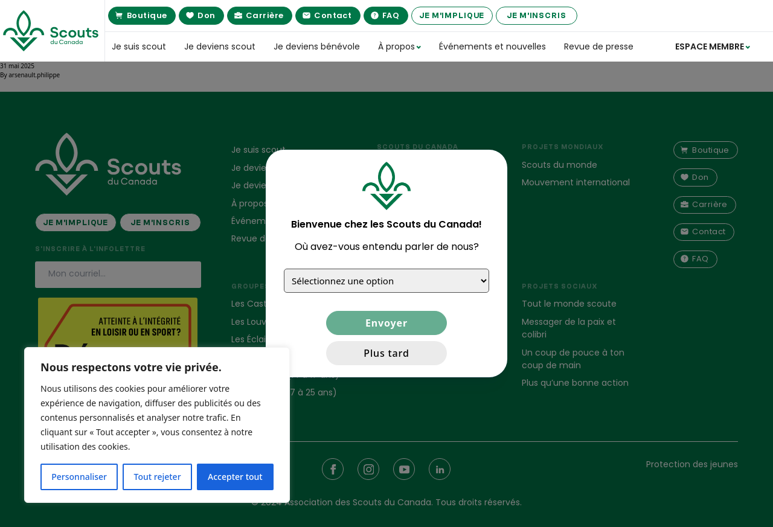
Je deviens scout (219, 46)
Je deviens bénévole (317, 46)
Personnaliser (79, 476)
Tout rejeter (157, 476)
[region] (157, 425)
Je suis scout (139, 46)
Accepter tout (235, 476)
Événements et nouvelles (492, 46)
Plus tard (386, 353)
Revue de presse (598, 46)
